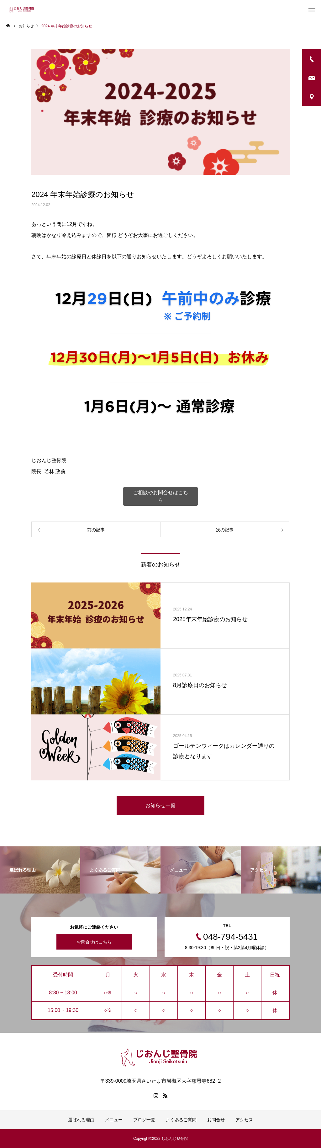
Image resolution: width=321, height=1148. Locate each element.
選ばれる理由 (81, 1119)
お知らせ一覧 (160, 805)
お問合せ (216, 1119)
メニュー (114, 1119)
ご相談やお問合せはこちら (160, 496)
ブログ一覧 (144, 1119)
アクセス (244, 1119)
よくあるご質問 (181, 1119)
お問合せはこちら (94, 941)
